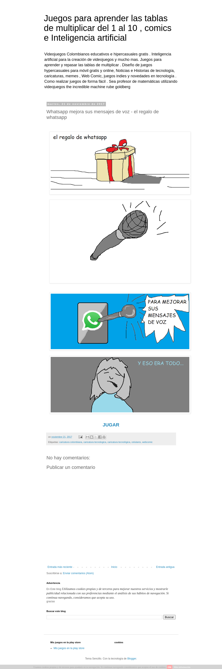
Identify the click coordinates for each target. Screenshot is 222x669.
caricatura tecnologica (94, 442)
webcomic (147, 442)
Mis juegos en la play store (69, 648)
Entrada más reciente (60, 567)
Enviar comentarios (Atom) (78, 573)
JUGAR (111, 425)
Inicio (114, 567)
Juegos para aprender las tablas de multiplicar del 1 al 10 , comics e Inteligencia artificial (108, 27)
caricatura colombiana (70, 442)
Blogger (131, 658)
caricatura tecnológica (118, 442)
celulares (136, 442)
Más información (182, 667)
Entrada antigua (165, 567)
